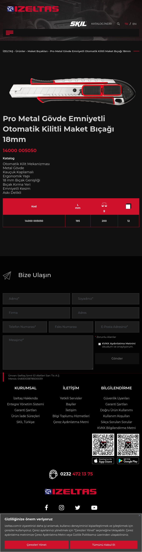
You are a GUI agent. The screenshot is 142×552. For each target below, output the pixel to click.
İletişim (71, 410)
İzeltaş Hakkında (25, 398)
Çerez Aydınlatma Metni (71, 422)
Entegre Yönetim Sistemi (25, 404)
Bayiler (71, 404)
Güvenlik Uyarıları (116, 398)
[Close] (139, 515)
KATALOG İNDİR (101, 23)
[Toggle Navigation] (9, 33)
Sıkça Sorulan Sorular (116, 422)
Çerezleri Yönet (36, 544)
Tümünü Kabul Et (103, 544)
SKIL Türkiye (25, 422)
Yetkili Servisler (71, 398)
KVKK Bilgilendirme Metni (116, 428)
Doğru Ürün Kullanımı (116, 410)
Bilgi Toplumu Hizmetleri (71, 416)
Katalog (8, 158)
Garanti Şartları (25, 410)
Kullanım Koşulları (116, 416)
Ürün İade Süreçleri (25, 416)
